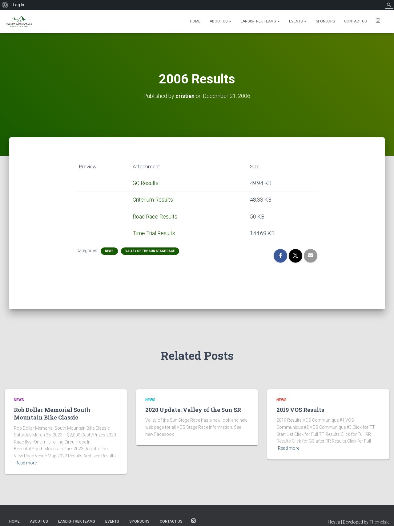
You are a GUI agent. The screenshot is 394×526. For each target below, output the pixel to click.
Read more (26, 462)
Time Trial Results (154, 233)
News (109, 250)
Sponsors (325, 21)
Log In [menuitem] (18, 4)
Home (195, 21)
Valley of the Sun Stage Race (150, 250)
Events (298, 21)
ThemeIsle (379, 522)
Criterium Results (153, 199)
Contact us (355, 21)
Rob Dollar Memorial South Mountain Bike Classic (52, 413)
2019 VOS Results (300, 409)
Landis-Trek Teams (260, 21)
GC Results (146, 182)
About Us (220, 21)
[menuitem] (5, 5)
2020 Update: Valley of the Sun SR (193, 409)
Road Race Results (155, 216)
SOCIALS (378, 21)
